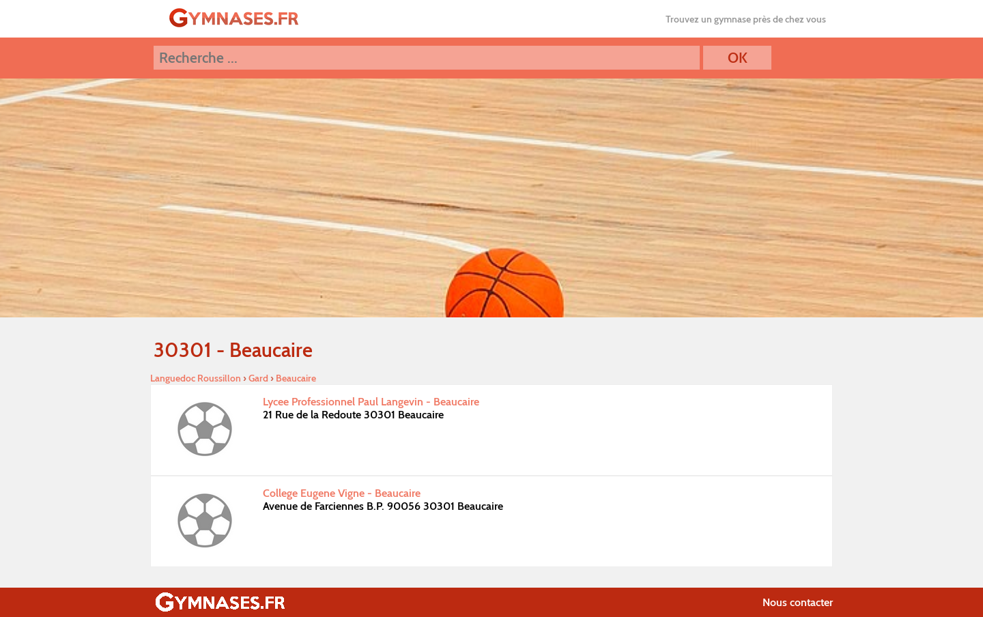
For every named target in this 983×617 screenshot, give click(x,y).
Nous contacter (798, 602)
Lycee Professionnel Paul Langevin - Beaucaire (371, 401)
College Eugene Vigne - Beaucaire (342, 493)
